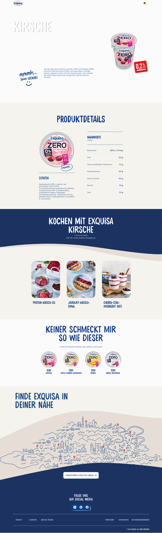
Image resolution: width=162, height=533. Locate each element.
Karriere (33, 520)
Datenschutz (121, 3)
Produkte (64, 3)
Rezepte (75, 3)
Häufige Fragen (47, 520)
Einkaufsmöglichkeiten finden (79, 475)
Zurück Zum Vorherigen (26, 11)
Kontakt (19, 520)
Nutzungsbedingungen (140, 520)
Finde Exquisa (89, 3)
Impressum (135, 3)
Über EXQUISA (106, 3)
